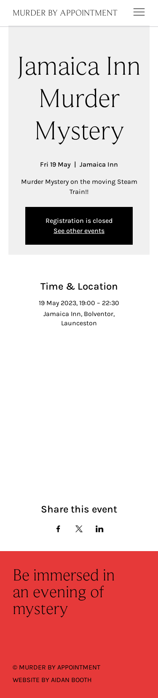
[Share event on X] (79, 528)
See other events (79, 231)
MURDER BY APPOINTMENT (65, 13)
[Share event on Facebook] (58, 528)
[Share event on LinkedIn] (100, 528)
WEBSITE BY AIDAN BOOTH (52, 680)
